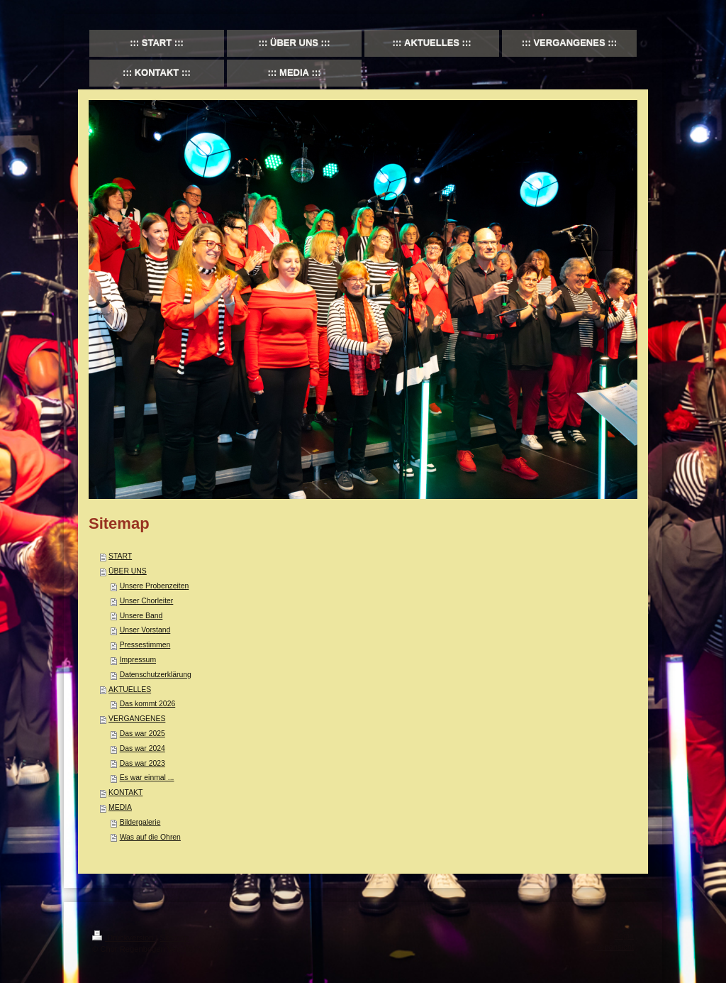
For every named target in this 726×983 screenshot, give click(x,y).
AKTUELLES (129, 689)
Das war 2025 (142, 733)
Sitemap (174, 937)
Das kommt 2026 (148, 704)
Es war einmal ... (147, 777)
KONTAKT (125, 792)
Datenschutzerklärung (155, 675)
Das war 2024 (142, 748)
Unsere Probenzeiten (154, 586)
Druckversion (124, 937)
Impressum (138, 660)
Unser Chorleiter (147, 601)
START (120, 556)
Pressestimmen (145, 645)
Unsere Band (141, 616)
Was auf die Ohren (150, 837)
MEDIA (120, 807)
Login (624, 935)
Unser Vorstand (145, 630)
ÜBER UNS (127, 571)
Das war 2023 (142, 763)
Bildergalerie (140, 822)
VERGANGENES (136, 719)
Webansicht (613, 947)
